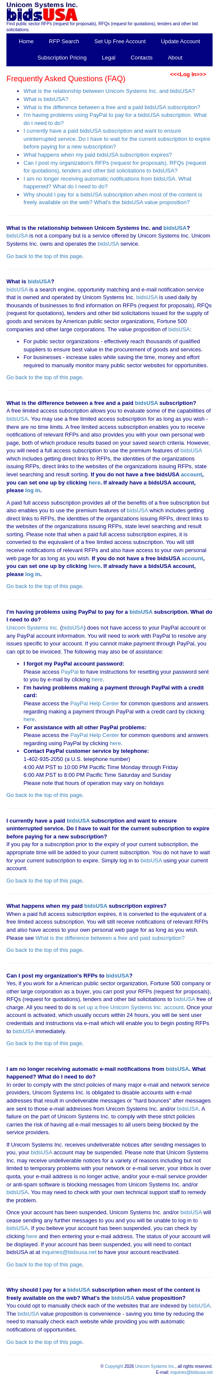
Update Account (180, 41)
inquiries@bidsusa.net (68, 1252)
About (175, 57)
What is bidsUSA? (46, 99)
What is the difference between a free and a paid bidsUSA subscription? (112, 107)
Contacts (142, 57)
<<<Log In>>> (188, 74)
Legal (108, 57)
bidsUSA (174, 228)
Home (26, 41)
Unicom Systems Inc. (32, 627)
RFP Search (64, 41)
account (190, 474)
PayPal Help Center (94, 703)
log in (32, 490)
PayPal (69, 672)
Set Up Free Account (120, 41)
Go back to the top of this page (44, 256)
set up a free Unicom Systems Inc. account (130, 1007)
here (94, 482)
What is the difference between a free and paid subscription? (110, 938)
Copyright (114, 1366)
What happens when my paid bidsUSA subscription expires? (98, 155)
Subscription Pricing (62, 57)
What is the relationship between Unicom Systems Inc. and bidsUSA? (109, 91)
